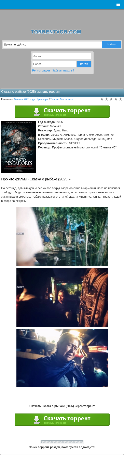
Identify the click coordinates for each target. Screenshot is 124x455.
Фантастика (66, 99)
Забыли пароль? (63, 70)
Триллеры (42, 99)
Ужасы (54, 99)
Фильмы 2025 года (24, 99)
